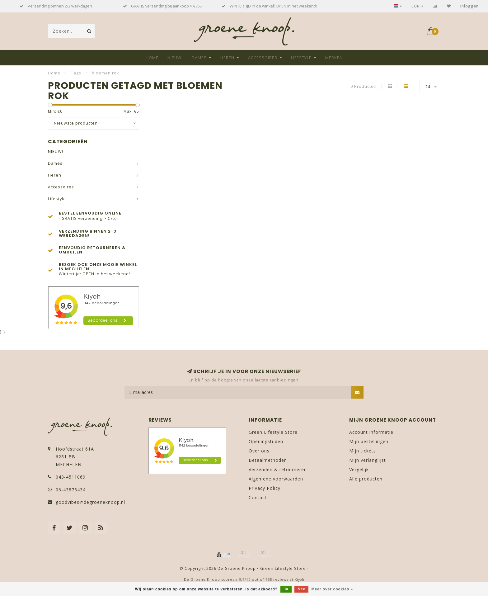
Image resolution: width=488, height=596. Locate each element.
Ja (286, 589)
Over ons (259, 451)
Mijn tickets (362, 451)
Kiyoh (299, 579)
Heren (227, 57)
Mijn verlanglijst (367, 460)
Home (152, 57)
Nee (301, 589)
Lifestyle (301, 57)
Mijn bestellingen (368, 441)
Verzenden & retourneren (278, 469)
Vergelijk (359, 469)
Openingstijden (266, 441)
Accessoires (262, 57)
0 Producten (363, 86)
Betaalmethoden (268, 460)
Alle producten (365, 479)
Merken (334, 57)
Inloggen (469, 6)
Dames (199, 57)
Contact (258, 497)
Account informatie (371, 432)
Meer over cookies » (332, 589)
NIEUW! (175, 57)
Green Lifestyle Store (273, 432)
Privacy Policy (264, 488)
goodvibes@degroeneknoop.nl (90, 502)
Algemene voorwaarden (276, 479)
